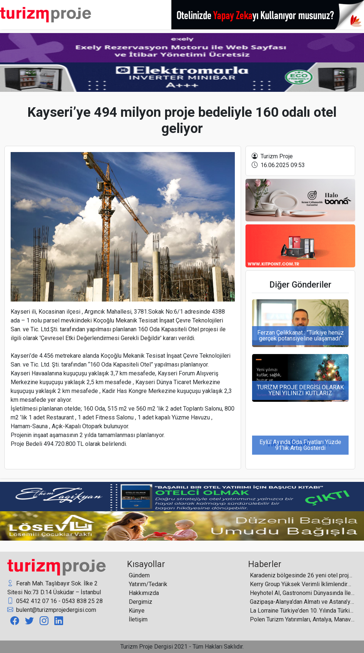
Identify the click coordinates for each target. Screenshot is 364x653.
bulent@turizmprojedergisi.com (51, 610)
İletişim (138, 619)
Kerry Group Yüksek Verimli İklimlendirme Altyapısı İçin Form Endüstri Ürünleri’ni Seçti (302, 584)
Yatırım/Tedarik (148, 584)
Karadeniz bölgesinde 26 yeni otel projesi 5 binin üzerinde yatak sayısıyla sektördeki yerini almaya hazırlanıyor (302, 575)
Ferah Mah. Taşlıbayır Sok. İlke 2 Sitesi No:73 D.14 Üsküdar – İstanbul (54, 587)
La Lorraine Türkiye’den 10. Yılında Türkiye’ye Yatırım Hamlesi (302, 610)
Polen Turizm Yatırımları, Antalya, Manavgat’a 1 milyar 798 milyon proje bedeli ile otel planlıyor (302, 619)
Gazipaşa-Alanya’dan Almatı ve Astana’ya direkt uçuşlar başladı (302, 601)
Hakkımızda (144, 592)
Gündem (139, 575)
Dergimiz (140, 601)
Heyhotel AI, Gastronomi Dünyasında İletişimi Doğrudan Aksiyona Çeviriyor (302, 592)
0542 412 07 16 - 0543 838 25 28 (55, 601)
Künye (137, 610)
